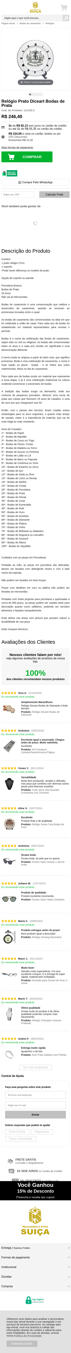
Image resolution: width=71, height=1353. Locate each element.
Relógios (50, 23)
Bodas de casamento (30, 23)
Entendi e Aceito (22, 1343)
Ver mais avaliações (35, 1067)
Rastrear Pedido (22, 1248)
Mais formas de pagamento (17, 147)
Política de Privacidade (28, 1335)
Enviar (35, 1114)
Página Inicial (8, 23)
